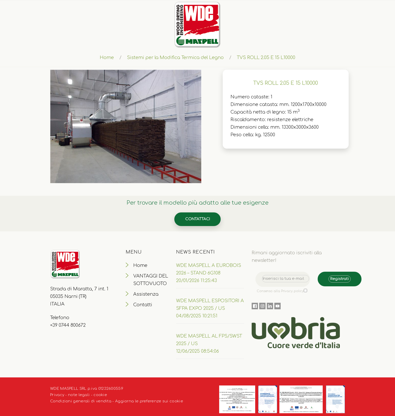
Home (107, 57)
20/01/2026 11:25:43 (196, 280)
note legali (79, 395)
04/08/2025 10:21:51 (196, 315)
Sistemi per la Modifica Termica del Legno (175, 57)
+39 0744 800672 (68, 325)
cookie (100, 395)
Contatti (142, 304)
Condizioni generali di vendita (80, 401)
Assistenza (145, 294)
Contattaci (197, 219)
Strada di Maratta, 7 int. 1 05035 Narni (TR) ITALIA (79, 296)
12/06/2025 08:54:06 (197, 351)
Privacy (57, 395)
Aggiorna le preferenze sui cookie (149, 401)
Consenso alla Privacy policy (280, 291)
